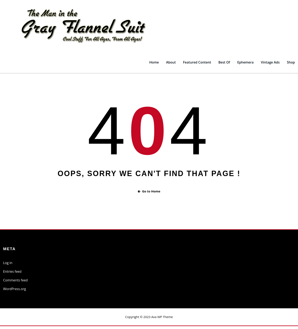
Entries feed (12, 274)
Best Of (224, 65)
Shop (291, 65)
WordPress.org (14, 292)
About (171, 65)
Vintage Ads (270, 65)
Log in (7, 266)
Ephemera (245, 65)
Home (154, 65)
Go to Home (149, 194)
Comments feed (15, 283)
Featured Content (197, 65)
